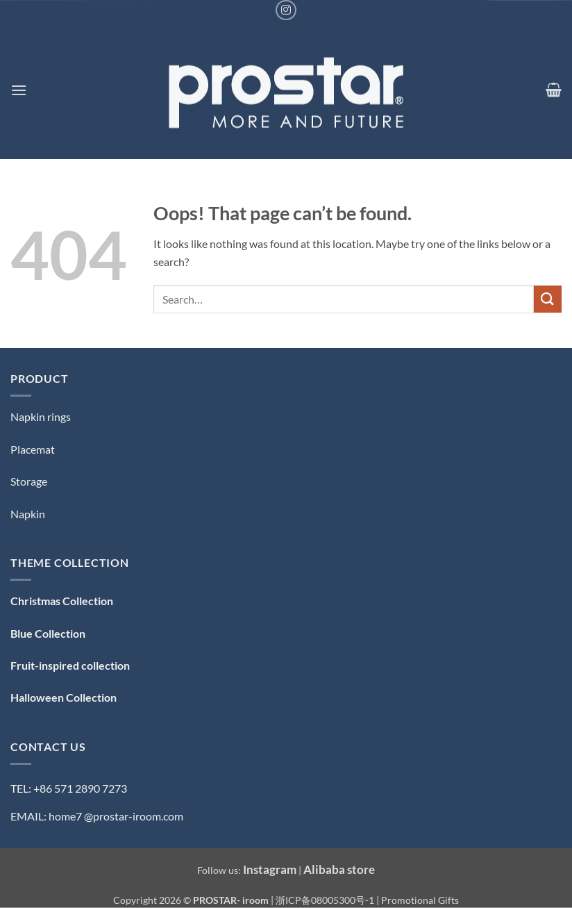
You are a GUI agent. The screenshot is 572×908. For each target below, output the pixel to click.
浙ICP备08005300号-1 (326, 900)
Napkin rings (40, 416)
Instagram (269, 869)
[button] (18, 90)
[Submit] (548, 299)
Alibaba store (339, 869)
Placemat (32, 449)
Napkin (27, 513)
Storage (28, 481)
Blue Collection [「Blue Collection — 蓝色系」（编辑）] (47, 633)
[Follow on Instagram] (286, 10)
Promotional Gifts (420, 900)
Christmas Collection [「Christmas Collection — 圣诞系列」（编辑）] (61, 600)
